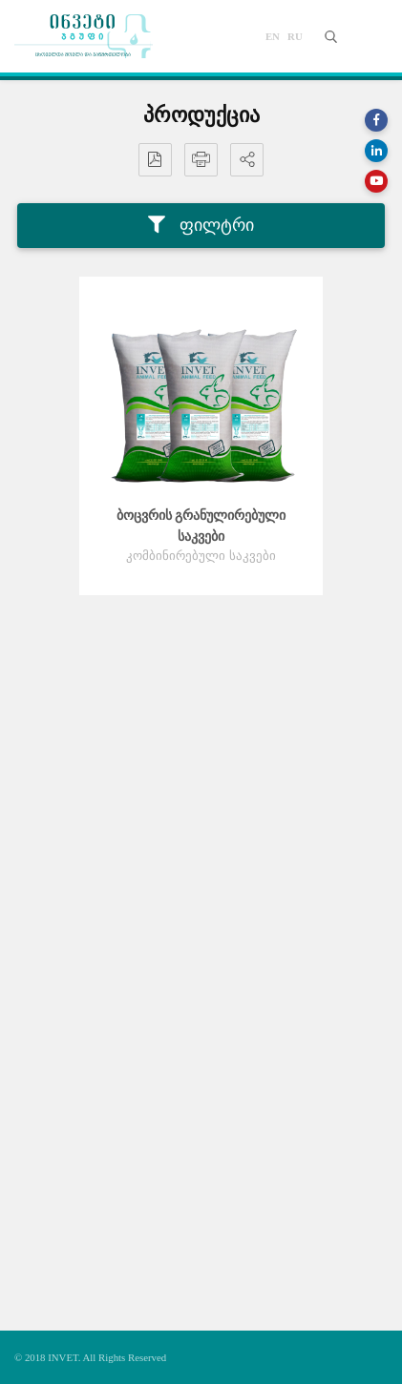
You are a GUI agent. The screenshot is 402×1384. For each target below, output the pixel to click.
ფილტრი (201, 225)
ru (295, 36)
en (272, 36)
